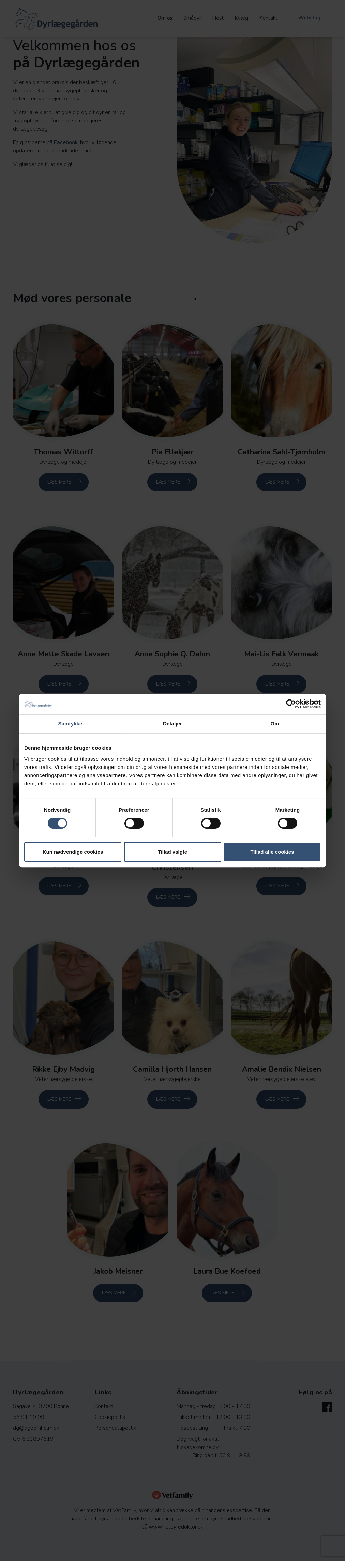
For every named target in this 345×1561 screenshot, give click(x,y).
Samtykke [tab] (70, 724)
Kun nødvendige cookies (73, 852)
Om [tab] (274, 724)
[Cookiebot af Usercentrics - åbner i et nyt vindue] (291, 704)
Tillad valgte (172, 852)
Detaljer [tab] (172, 724)
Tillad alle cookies (272, 852)
